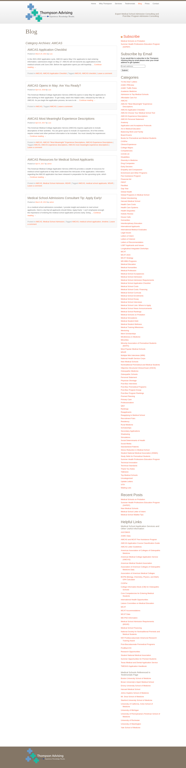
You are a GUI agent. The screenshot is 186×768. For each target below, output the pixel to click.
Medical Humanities (129, 267)
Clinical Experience (129, 144)
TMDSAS (124, 472)
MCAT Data (125, 614)
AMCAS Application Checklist (47, 49)
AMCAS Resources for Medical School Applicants (61, 159)
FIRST (123, 182)
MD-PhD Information (129, 618)
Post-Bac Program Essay (131, 390)
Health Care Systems (129, 207)
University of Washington (131, 724)
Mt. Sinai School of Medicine (132, 697)
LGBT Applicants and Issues (132, 245)
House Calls (126, 217)
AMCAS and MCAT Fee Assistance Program (139, 539)
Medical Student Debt (129, 321)
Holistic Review (127, 214)
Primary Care (126, 399)
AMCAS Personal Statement (132, 119)
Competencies (127, 151)
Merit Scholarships (128, 334)
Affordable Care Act (129, 98)
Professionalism (127, 403)
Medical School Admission (53, 183)
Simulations (125, 437)
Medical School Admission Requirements (137, 280)
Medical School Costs (129, 286)
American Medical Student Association (136, 563)
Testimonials (130, 4)
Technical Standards (129, 466)
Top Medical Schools (129, 475)
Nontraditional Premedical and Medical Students (140, 365)
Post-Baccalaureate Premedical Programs (138, 644)
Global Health (126, 192)
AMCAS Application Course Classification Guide (140, 543)
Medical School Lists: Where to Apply (136, 305)
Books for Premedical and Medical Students (138, 138)
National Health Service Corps (133, 358)
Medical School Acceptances (132, 274)
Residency (125, 421)
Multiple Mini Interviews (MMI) (133, 355)
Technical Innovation (129, 463)
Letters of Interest (128, 239)
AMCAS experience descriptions (54, 145)
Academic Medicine (129, 91)
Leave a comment (105, 73)
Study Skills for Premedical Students (135, 456)
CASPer (124, 141)
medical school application (90, 222)
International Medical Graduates (134, 230)
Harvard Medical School (130, 201)
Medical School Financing (131, 628)
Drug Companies (128, 163)
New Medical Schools (129, 362)
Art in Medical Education (131, 129)
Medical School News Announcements (136, 308)
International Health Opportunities (134, 600)
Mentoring (125, 330)
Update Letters (127, 481)
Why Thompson (105, 4)
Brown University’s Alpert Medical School (137, 682)
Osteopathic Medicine (129, 371)
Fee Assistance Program (131, 176)
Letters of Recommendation (132, 242)
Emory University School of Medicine (136, 686)
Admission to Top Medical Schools (135, 94)
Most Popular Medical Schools (133, 349)
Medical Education (128, 264)
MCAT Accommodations (130, 610)
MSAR (68, 183)
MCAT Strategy (127, 258)
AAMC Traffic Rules (129, 88)
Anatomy (124, 122)
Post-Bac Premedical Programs (133, 387)
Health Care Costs (128, 204)
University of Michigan (130, 710)
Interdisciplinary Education (131, 223)
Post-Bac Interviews (129, 384)
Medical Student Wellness (131, 324)
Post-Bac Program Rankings (132, 393)
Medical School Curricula (131, 293)
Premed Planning (128, 396)
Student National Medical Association (136, 655)
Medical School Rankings (131, 312)
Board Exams (126, 135)
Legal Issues (126, 233)
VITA (123, 485)
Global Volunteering (129, 198)
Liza (50, 54)
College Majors (127, 148)
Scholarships (126, 428)
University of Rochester (130, 720)
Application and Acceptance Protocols (136, 125)
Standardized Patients (130, 447)
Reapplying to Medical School (133, 415)
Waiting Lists (126, 488)
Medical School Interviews (131, 302)
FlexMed (124, 185)
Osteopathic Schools (129, 374)
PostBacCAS (126, 648)
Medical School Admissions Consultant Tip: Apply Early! (65, 198)
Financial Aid (126, 179)
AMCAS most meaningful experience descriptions (88, 145)
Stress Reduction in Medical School (135, 450)
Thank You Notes (128, 469)
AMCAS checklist (89, 73)
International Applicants (130, 226)
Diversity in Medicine (129, 160)
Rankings (124, 409)
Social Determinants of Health (133, 440)
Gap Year (124, 189)
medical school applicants (96, 183)
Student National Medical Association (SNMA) (139, 453)
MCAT (123, 252)
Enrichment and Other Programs (134, 173)
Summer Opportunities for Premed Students (138, 659)
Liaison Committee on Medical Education (137, 603)
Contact (156, 4)
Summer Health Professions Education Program (140, 459)
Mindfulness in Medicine (130, 337)
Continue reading (87, 100)
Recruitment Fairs (128, 418)
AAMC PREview (127, 85)
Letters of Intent (127, 236)
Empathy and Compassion (131, 170)
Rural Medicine (127, 425)
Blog (140, 4)
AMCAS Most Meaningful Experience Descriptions (61, 118)
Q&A (123, 406)
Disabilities (125, 157)
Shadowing (125, 434)
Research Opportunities (130, 652)
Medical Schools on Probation (133, 41)
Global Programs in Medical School (135, 195)
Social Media (126, 444)
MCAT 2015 (125, 255)
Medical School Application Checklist (136, 283)
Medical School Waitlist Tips (132, 515)
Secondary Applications (130, 431)
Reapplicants (126, 412)
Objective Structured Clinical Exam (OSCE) (138, 368)
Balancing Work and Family (132, 132)
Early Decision (127, 167)
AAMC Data (126, 536)
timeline (105, 222)
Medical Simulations (129, 318)
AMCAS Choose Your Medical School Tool (138, 113)
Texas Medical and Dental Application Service (139, 662)
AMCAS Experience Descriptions (99, 142)
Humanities (125, 220)
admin (49, 164)
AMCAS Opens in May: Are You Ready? (54, 85)
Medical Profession (128, 271)
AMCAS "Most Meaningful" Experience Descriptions (64, 142)
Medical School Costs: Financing (134, 289)
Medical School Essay (130, 299)
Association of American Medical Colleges (138, 573)
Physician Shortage (129, 381)
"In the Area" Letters (129, 82)
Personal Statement (129, 377)
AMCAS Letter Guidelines (131, 547)
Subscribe (131, 36)
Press (147, 4)
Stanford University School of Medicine (136, 700)
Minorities (125, 340)
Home (93, 4)
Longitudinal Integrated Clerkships (135, 248)
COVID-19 (125, 154)
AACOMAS (125, 532)
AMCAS (39, 73)
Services (118, 4)
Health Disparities (128, 211)
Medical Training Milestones (132, 327)
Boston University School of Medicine (136, 678)
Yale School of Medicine (130, 728)
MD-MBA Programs (129, 261)
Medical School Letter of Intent (133, 512)
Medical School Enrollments (132, 296)
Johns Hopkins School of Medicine (135, 693)
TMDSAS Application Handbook (134, 666)
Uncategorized (127, 478)
